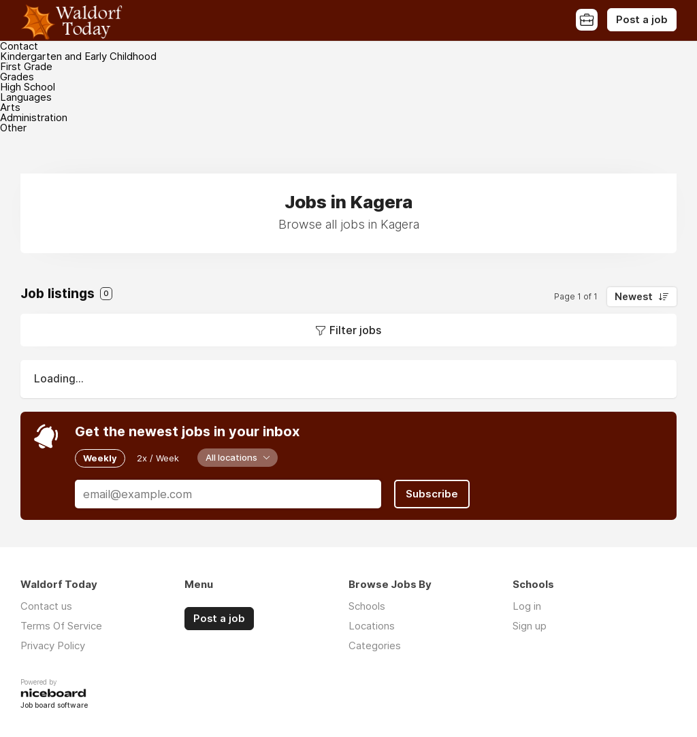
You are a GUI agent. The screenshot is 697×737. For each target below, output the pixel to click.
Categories (374, 645)
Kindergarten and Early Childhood (78, 56)
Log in (527, 606)
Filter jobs (355, 330)
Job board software (54, 706)
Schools (366, 606)
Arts (10, 107)
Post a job (642, 20)
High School (27, 86)
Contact (19, 45)
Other (13, 127)
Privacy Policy (52, 645)
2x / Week (158, 458)
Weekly (100, 458)
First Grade (26, 66)
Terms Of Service (61, 625)
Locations (371, 625)
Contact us (46, 606)
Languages (26, 97)
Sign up (530, 625)
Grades (17, 76)
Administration (33, 117)
